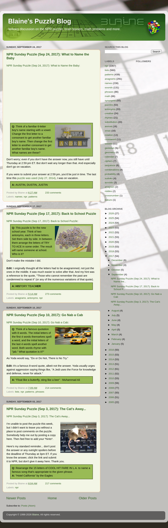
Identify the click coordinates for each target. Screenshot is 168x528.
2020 (112, 242)
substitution (111, 122)
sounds (109, 87)
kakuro (108, 200)
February (116, 339)
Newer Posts (16, 498)
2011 (112, 373)
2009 (112, 383)
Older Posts (88, 498)
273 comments (53, 294)
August (115, 310)
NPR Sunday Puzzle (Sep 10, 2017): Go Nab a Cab (45, 315)
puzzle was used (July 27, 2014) (36, 178)
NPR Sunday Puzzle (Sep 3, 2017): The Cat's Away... (46, 409)
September (117, 274)
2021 (112, 237)
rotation (109, 135)
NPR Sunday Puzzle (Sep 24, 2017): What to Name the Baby (43, 65)
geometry (110, 152)
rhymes (109, 117)
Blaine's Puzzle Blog (39, 21)
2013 (112, 364)
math (107, 96)
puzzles (109, 105)
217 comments (53, 483)
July (114, 315)
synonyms (110, 100)
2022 (112, 232)
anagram (109, 187)
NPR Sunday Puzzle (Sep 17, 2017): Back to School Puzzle (51, 213)
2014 (112, 359)
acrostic (109, 182)
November (117, 265)
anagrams (20, 298)
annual (108, 126)
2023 (112, 227)
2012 (112, 369)
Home (52, 498)
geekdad (109, 148)
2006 (112, 397)
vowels (108, 143)
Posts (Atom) (28, 505)
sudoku (109, 178)
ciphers (109, 161)
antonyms (32, 298)
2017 (112, 256)
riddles (108, 191)
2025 (112, 218)
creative (109, 113)
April (114, 329)
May (114, 325)
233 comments (53, 192)
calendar (109, 156)
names (18, 196)
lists (17, 391)
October (116, 269)
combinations (112, 169)
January (116, 343)
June (114, 320)
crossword (110, 139)
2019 (112, 246)
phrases (40, 391)
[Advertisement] (51, 95)
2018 (112, 251)
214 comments (53, 388)
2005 (112, 402)
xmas (108, 130)
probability (110, 174)
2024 (112, 222)
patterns (33, 196)
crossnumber (112, 195)
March (115, 334)
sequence (110, 165)
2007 (112, 392)
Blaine (35, 514)
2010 (112, 378)
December (117, 260)
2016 (112, 349)
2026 (112, 213)
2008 (112, 388)
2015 (112, 354)
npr (25, 196)
